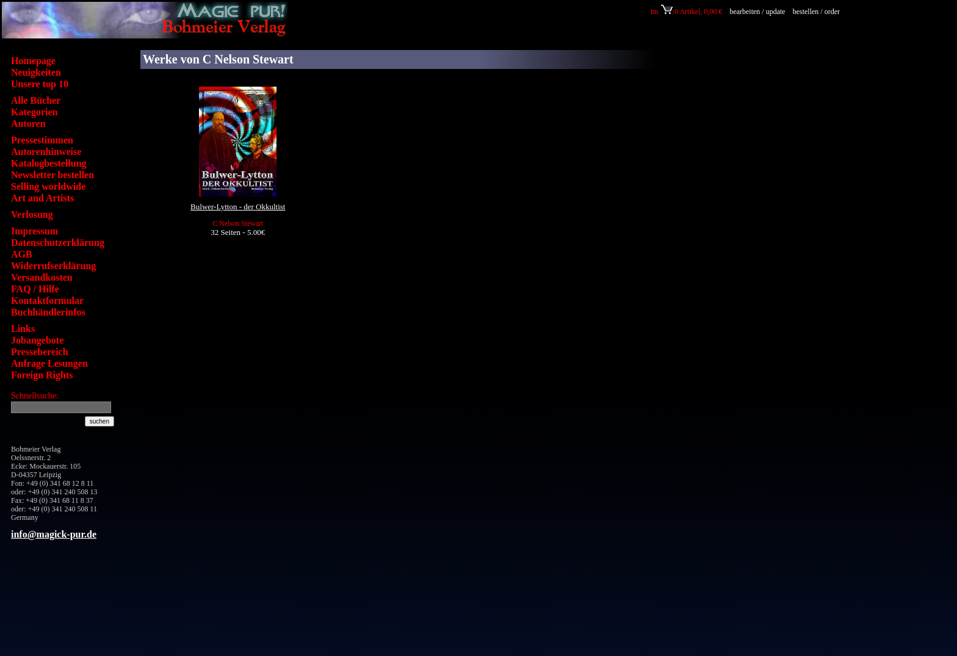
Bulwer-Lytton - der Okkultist (237, 206)
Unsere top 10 (39, 84)
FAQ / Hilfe (35, 289)
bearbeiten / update (757, 11)
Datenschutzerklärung (57, 242)
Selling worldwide (48, 186)
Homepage (33, 61)
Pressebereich (39, 352)
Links (23, 328)
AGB (21, 254)
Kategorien (34, 112)
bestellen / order (817, 11)
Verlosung (32, 214)
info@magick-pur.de (53, 534)
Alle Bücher (35, 100)
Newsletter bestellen (52, 175)
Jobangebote (37, 340)
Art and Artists (42, 198)
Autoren (28, 123)
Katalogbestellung (49, 163)
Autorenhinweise (46, 151)
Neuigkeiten (36, 72)
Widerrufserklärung (53, 266)
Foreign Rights (42, 375)
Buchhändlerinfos (48, 312)
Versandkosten (42, 277)
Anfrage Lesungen (49, 363)
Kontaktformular (47, 300)
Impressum (34, 231)
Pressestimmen (42, 140)
